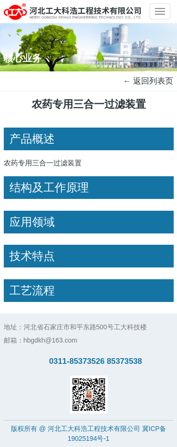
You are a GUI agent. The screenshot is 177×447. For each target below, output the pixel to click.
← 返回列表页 (148, 81)
